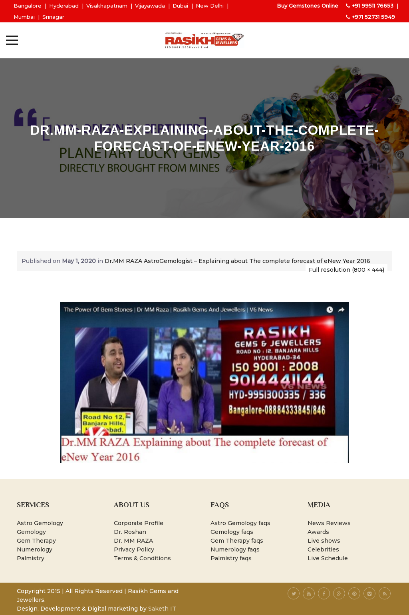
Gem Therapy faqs (236, 540)
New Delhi (210, 5)
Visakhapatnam (106, 5)
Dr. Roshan (130, 531)
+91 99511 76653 (372, 5)
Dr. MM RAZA (133, 540)
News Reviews (329, 523)
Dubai (180, 5)
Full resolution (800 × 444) (346, 269)
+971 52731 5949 (373, 17)
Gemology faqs (231, 531)
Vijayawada (150, 5)
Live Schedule (328, 558)
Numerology (34, 549)
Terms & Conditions (142, 558)
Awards (318, 531)
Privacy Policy (134, 549)
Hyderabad (64, 5)
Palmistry (30, 558)
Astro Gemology (40, 523)
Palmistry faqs (231, 558)
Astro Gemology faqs (240, 523)
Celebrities (323, 549)
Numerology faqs (235, 549)
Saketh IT (162, 608)
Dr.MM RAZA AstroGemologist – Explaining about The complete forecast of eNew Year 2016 (237, 261)
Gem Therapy (36, 540)
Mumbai (24, 17)
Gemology (31, 531)
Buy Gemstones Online (307, 5)
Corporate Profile (138, 523)
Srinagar (53, 17)
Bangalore (28, 5)
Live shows (324, 540)
